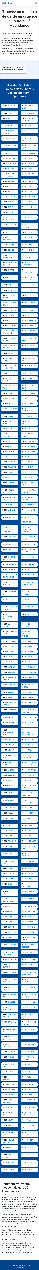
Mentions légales (19, 1267)
